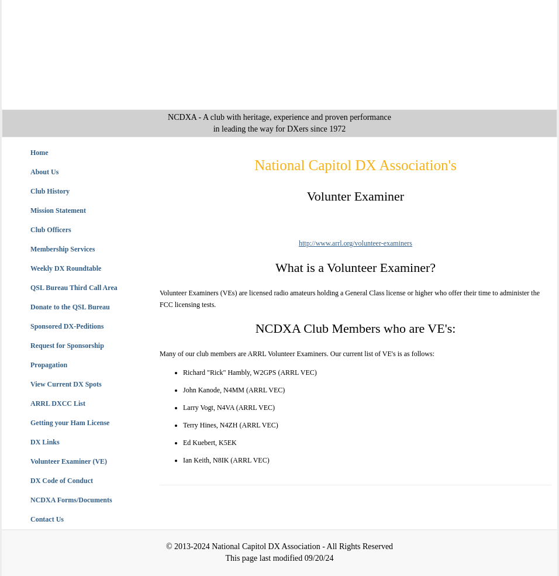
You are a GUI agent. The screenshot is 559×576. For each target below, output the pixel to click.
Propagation (48, 365)
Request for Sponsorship (67, 346)
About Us (44, 172)
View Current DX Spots (66, 384)
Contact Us (47, 519)
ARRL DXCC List (57, 403)
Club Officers (50, 230)
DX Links (45, 442)
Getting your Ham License (69, 423)
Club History (50, 191)
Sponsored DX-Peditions (66, 326)
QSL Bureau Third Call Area (74, 288)
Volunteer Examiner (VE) (68, 461)
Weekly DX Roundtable (65, 268)
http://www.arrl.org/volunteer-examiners (355, 243)
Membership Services (62, 249)
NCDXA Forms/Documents (71, 500)
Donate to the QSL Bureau (70, 307)
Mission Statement (58, 210)
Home (39, 153)
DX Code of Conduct (61, 481)
